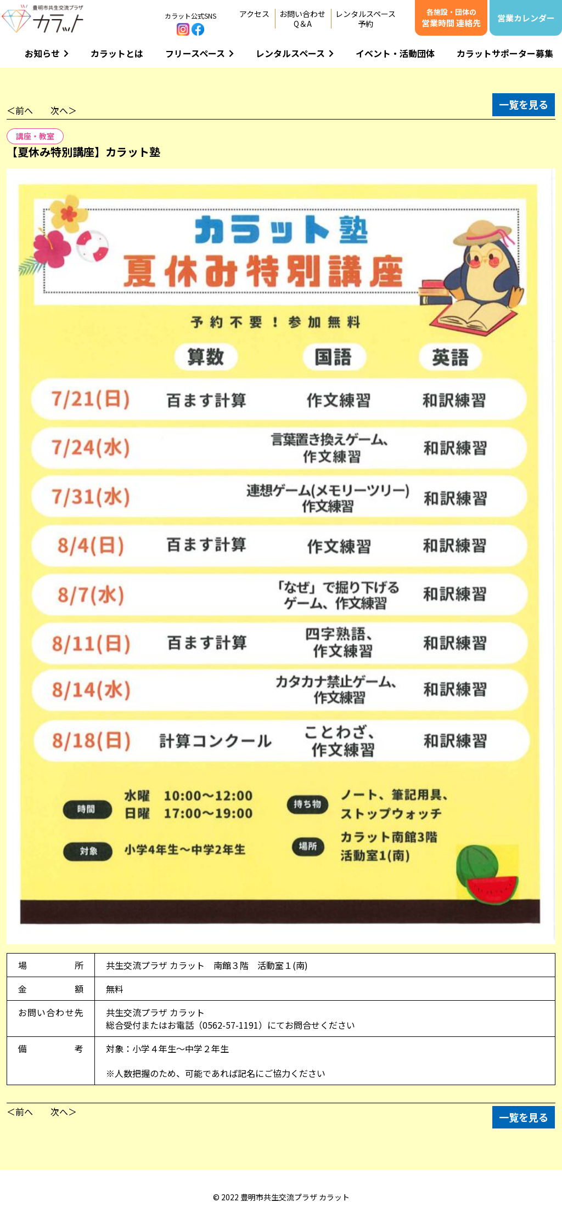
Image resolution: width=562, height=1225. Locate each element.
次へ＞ (63, 110)
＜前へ (20, 110)
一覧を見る (523, 104)
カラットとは (117, 53)
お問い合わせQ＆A (302, 19)
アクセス (254, 14)
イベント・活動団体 (395, 53)
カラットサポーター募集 (505, 53)
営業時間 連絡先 (451, 18)
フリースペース (199, 53)
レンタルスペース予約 (365, 19)
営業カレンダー (526, 18)
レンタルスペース (295, 53)
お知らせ (47, 53)
